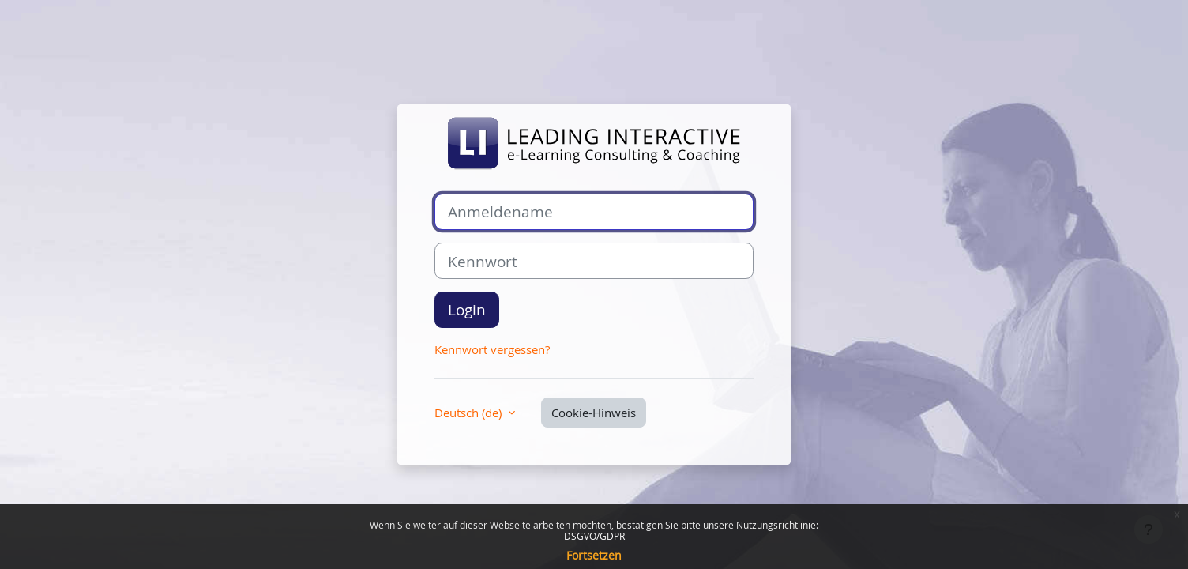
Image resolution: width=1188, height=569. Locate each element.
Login (467, 309)
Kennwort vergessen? (492, 349)
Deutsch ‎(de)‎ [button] (469, 412)
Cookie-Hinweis (593, 412)
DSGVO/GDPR (594, 535)
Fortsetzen (594, 555)
